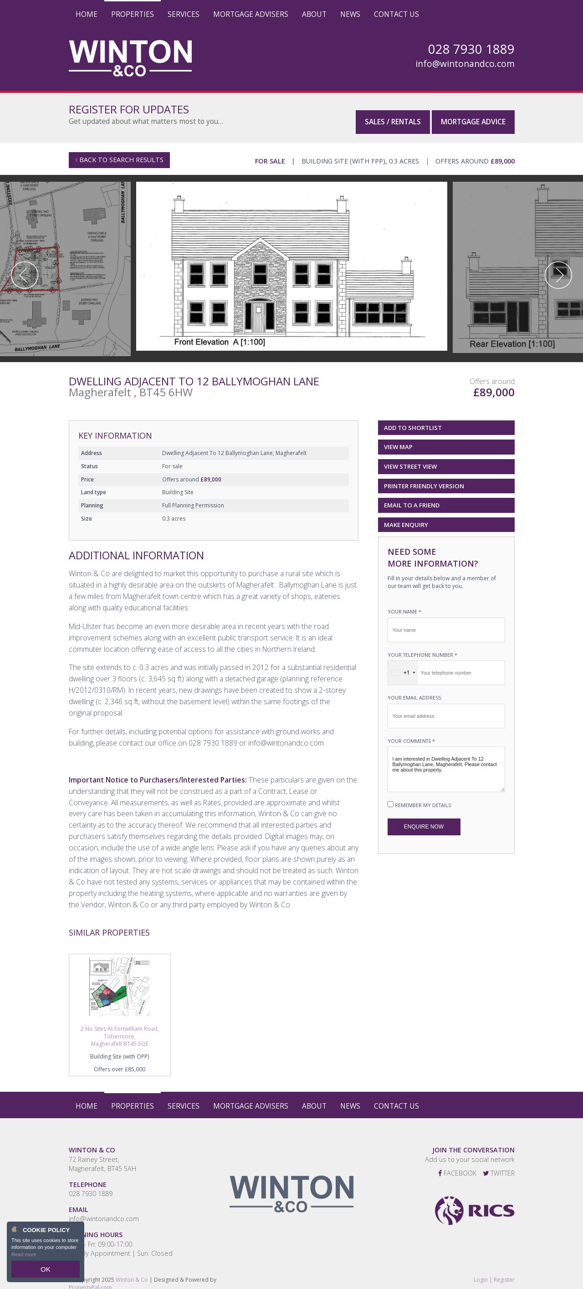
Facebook (457, 1165)
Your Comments (411, 733)
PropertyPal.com (90, 1280)
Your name (404, 604)
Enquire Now (424, 820)
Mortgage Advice (473, 113)
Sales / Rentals (393, 113)
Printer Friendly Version (422, 478)
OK (45, 1271)
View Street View (410, 459)
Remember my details (423, 798)
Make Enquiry (406, 517)
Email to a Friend (412, 498)
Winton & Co (132, 1272)
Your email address (414, 690)
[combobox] (403, 666)
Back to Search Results (119, 152)
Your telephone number (422, 647)
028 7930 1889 (91, 1186)
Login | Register (494, 1272)
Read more (23, 1259)
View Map (398, 440)
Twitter (499, 1165)
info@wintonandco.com (465, 64)
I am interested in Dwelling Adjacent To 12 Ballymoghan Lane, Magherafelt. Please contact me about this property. (446, 762)
